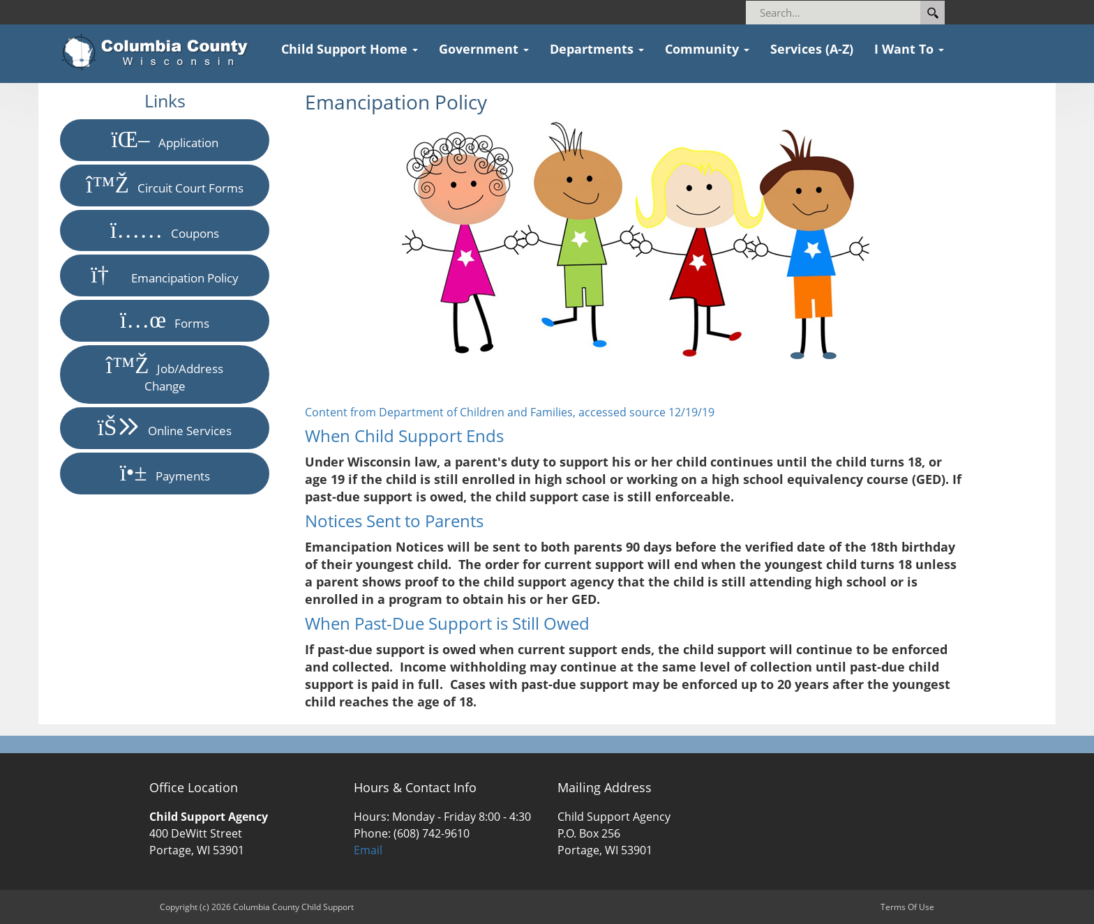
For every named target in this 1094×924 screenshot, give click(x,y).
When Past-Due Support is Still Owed (447, 623)
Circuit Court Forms (164, 185)
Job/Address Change (165, 374)
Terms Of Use (907, 907)
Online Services (165, 427)
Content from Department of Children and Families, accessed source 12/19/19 (509, 412)
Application (165, 139)
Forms (164, 320)
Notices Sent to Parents (394, 520)
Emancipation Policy (165, 275)
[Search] (840, 12)
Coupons (164, 230)
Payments (165, 473)
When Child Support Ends (404, 435)
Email (368, 850)
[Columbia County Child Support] (159, 52)
